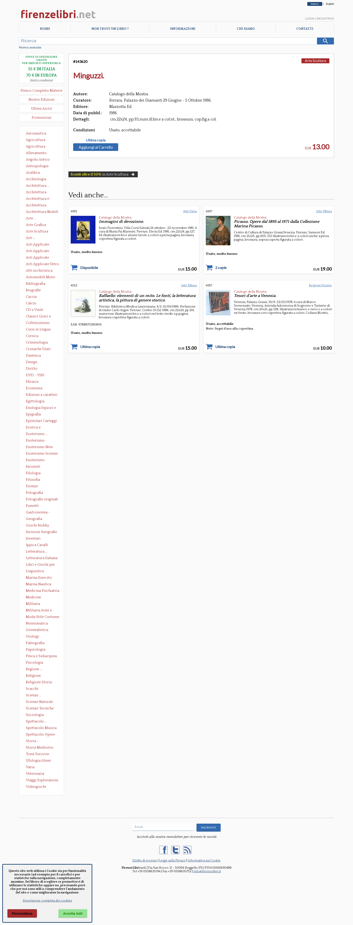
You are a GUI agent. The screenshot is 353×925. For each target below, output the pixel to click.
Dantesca (33, 355)
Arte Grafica (36, 225)
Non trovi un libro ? (110, 29)
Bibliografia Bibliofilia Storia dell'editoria (39, 284)
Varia (30, 767)
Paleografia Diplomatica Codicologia (36, 643)
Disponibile (89, 267)
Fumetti (32, 506)
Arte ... (31, 218)
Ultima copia (96, 140)
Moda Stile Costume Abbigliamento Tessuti (42, 617)
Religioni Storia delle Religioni (39, 682)
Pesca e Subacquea (41, 656)
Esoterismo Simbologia (35, 460)
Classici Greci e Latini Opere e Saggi (42, 316)
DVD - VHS (35, 375)
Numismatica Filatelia (37, 623)
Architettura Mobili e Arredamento (42, 212)
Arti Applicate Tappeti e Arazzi (39, 257)
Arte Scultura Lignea (37, 231)
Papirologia (35, 649)
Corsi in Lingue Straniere (38, 329)
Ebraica (32, 382)
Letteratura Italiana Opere (41, 558)
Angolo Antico (38, 159)
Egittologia (35, 401)
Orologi (32, 636)
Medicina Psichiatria (42, 591)
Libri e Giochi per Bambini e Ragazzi (41, 565)
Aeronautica (36, 133)
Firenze (32, 486)
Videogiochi (36, 787)
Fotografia (34, 493)
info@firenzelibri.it (207, 871)
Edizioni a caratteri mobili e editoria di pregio (42, 395)
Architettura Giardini (36, 205)
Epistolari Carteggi (41, 421)
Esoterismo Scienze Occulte (42, 453)
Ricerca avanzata (30, 47)
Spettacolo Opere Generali (40, 734)
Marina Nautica (38, 584)
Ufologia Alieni (38, 761)
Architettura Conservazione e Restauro (39, 192)
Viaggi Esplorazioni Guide (42, 780)
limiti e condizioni (41, 80)
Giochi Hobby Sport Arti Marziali (41, 525)
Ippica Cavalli (37, 545)
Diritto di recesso (144, 860)
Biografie (33, 290)
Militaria (33, 604)
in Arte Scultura (103, 174)
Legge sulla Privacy (172, 860)
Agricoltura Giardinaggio (37, 146)
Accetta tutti (73, 913)
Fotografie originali (42, 499)
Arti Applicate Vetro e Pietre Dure (42, 264)
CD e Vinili (34, 310)
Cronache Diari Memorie (38, 349)
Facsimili (33, 467)
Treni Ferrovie (37, 754)
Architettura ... (37, 186)
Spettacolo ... (36, 721)
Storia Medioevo (39, 747)
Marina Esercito (39, 578)
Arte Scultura (315, 60)
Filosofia (33, 480)
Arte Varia (190, 211)
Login (309, 18)
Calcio (31, 303)
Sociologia (35, 715)
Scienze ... (33, 695)
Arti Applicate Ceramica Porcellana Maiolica (42, 244)
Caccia (31, 297)
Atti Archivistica (39, 271)
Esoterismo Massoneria (35, 440)
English (330, 3)
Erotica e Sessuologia (36, 427)
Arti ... (30, 238)
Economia (34, 388)
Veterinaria (35, 774)
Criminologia (37, 342)
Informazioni (182, 29)
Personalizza (22, 913)
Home (45, 29)
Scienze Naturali (39, 702)
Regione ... (34, 669)
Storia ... (32, 741)
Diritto (31, 369)
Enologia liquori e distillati (41, 408)
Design (31, 362)
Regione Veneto (320, 285)
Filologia (33, 473)
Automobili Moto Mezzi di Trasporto (41, 277)
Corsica (32, 336)
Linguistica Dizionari (35, 571)
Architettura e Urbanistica (37, 199)
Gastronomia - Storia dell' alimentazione (38, 512)
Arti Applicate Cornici (37, 251)
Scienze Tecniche (40, 708)
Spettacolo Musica (41, 728)
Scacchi (32, 689)
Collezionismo (38, 323)
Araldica (33, 173)
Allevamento (36, 153)
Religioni (33, 676)
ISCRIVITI (208, 827)
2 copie (220, 267)
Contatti (304, 29)
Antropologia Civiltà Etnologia (39, 166)
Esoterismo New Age (39, 447)
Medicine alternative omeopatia (35, 597)
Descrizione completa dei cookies (47, 900)
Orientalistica (37, 630)
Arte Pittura (324, 211)
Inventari (33, 538)
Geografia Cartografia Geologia (35, 519)
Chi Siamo (246, 29)
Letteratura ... (36, 551)
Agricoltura (35, 140)
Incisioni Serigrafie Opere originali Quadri (41, 532)
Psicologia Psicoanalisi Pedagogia (35, 663)
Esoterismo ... (37, 434)
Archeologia (36, 179)
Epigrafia (33, 414)
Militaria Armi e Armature (39, 610)
